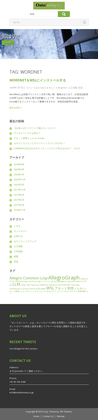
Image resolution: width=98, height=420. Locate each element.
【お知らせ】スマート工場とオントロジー (35, 128)
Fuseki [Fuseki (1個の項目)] (77, 281)
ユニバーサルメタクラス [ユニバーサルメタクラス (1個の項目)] (66, 291)
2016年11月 (19, 209)
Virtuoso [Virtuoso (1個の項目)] (33, 289)
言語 (80, 87)
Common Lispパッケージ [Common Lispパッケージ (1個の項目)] (39, 281)
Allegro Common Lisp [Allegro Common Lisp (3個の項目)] (28, 278)
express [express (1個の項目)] (70, 281)
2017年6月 (19, 194)
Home (36, 416)
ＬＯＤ (17, 225)
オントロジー (20, 231)
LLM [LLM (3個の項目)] (16, 284)
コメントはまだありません (39, 87)
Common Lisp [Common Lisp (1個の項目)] (21, 281)
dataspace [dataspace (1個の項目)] (61, 281)
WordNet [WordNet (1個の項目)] (42, 289)
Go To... (17, 22)
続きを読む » (15, 107)
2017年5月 (19, 199)
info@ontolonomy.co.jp (21, 392)
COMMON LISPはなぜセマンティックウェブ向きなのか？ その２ (47, 148)
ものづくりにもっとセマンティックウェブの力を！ (39, 143)
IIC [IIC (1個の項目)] (82, 281)
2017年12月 (19, 189)
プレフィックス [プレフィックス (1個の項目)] (31, 291)
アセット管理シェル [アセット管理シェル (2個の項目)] (69, 288)
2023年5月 (19, 184)
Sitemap (61, 416)
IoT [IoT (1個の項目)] (10, 285)
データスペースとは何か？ (27, 133)
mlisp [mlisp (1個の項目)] (23, 285)
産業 (16, 256)
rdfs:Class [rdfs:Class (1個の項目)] (75, 285)
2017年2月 (19, 204)
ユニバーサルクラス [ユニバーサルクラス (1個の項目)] (47, 291)
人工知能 (72, 87)
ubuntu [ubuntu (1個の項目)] (26, 289)
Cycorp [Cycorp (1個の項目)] (53, 281)
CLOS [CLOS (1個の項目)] (11, 281)
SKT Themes (66, 411)
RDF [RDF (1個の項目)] (69, 285)
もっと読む (8, 42)
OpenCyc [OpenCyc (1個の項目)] (35, 285)
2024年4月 (19, 169)
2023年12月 (19, 179)
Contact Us (48, 416)
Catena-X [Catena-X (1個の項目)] (84, 279)
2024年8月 (19, 164)
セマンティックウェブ (25, 241)
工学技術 (18, 251)
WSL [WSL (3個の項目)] (50, 288)
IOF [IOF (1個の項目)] (84, 281)
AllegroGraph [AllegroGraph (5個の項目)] (64, 277)
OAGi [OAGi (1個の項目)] (28, 285)
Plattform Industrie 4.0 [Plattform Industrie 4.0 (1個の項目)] (50, 285)
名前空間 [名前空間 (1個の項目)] (81, 291)
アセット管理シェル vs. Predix (29, 138)
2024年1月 (19, 174)
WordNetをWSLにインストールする (37, 80)
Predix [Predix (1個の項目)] (64, 285)
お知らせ (18, 236)
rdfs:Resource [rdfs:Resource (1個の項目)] (15, 289)
